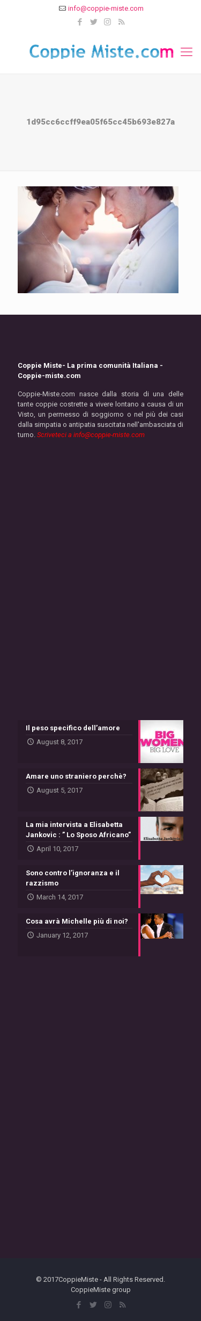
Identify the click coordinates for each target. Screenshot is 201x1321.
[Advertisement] (100, 585)
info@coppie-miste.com (106, 8)
